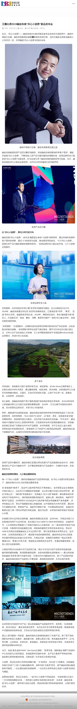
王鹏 (55, 147)
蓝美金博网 (25, 696)
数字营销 (33, 696)
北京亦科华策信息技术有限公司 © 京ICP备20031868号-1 (38, 703)
